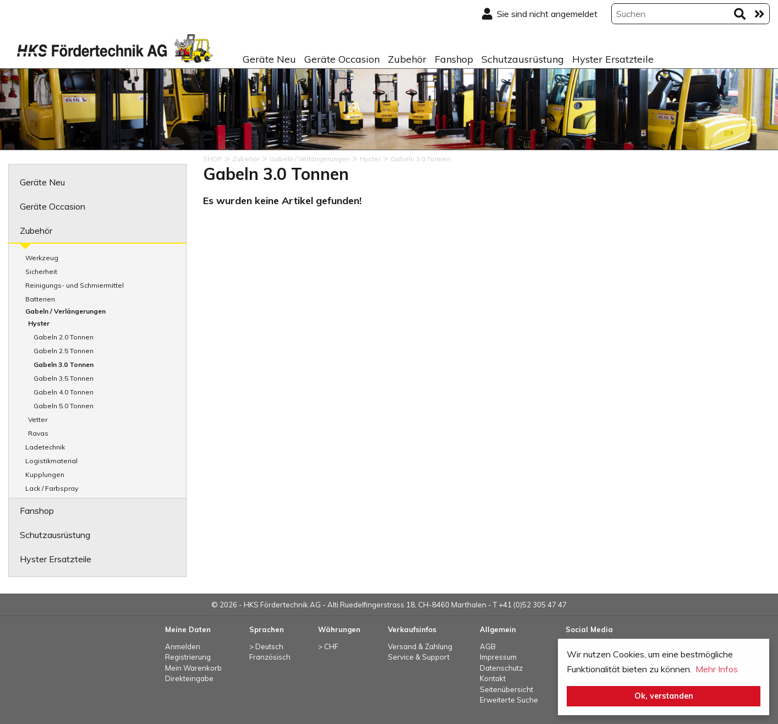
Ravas (38, 433)
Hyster (39, 323)
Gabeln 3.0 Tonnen (64, 364)
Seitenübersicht (506, 689)
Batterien (40, 299)
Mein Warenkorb (193, 667)
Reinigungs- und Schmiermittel (74, 285)
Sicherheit (41, 271)
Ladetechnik (45, 447)
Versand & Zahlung (420, 646)
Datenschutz (501, 667)
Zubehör (407, 59)
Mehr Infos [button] (716, 668)
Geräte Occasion (342, 59)
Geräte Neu (269, 59)
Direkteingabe (189, 678)
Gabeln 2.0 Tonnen (64, 337)
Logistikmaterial (51, 461)
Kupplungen (44, 474)
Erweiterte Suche (509, 699)
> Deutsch (266, 646)
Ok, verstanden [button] (663, 696)
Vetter (37, 419)
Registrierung (188, 656)
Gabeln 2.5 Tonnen (64, 351)
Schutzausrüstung (522, 59)
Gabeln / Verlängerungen (65, 311)
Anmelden (182, 646)
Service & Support (419, 656)
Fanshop (454, 59)
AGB (488, 646)
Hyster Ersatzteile (613, 59)
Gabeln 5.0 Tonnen (64, 406)
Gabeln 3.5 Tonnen (64, 378)
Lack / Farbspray (51, 488)
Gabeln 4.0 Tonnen (64, 392)
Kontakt (493, 678)
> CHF (328, 646)
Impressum (498, 656)
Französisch (270, 656)
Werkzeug (41, 258)
